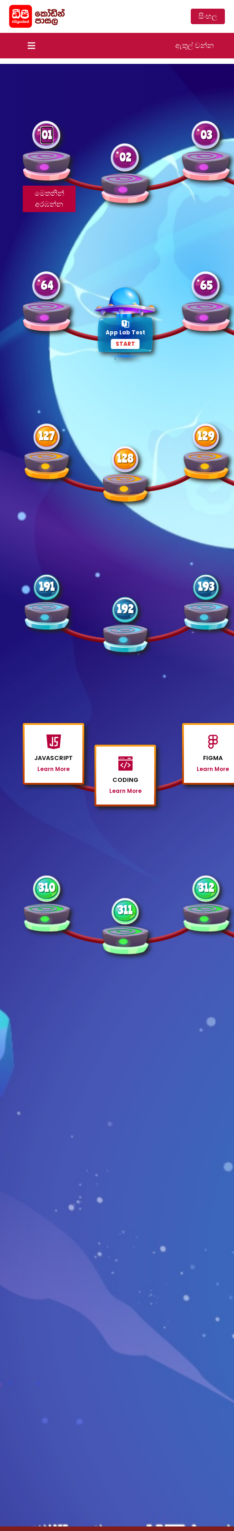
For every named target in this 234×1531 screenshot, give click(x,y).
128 (125, 458)
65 (206, 285)
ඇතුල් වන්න (194, 45)
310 (47, 887)
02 (125, 157)
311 (125, 910)
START (125, 344)
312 (206, 887)
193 (206, 586)
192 (125, 608)
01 (46, 134)
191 (47, 586)
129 (206, 436)
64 (47, 285)
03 (206, 134)
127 (47, 436)
